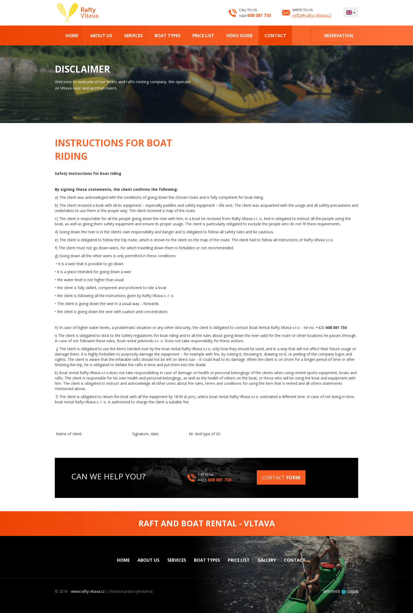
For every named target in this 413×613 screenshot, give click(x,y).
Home (71, 36)
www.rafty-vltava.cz (88, 591)
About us (101, 36)
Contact (275, 36)
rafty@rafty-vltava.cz (311, 15)
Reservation (338, 36)
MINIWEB (331, 591)
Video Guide (239, 36)
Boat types (167, 36)
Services (133, 36)
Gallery (267, 560)
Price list (203, 36)
